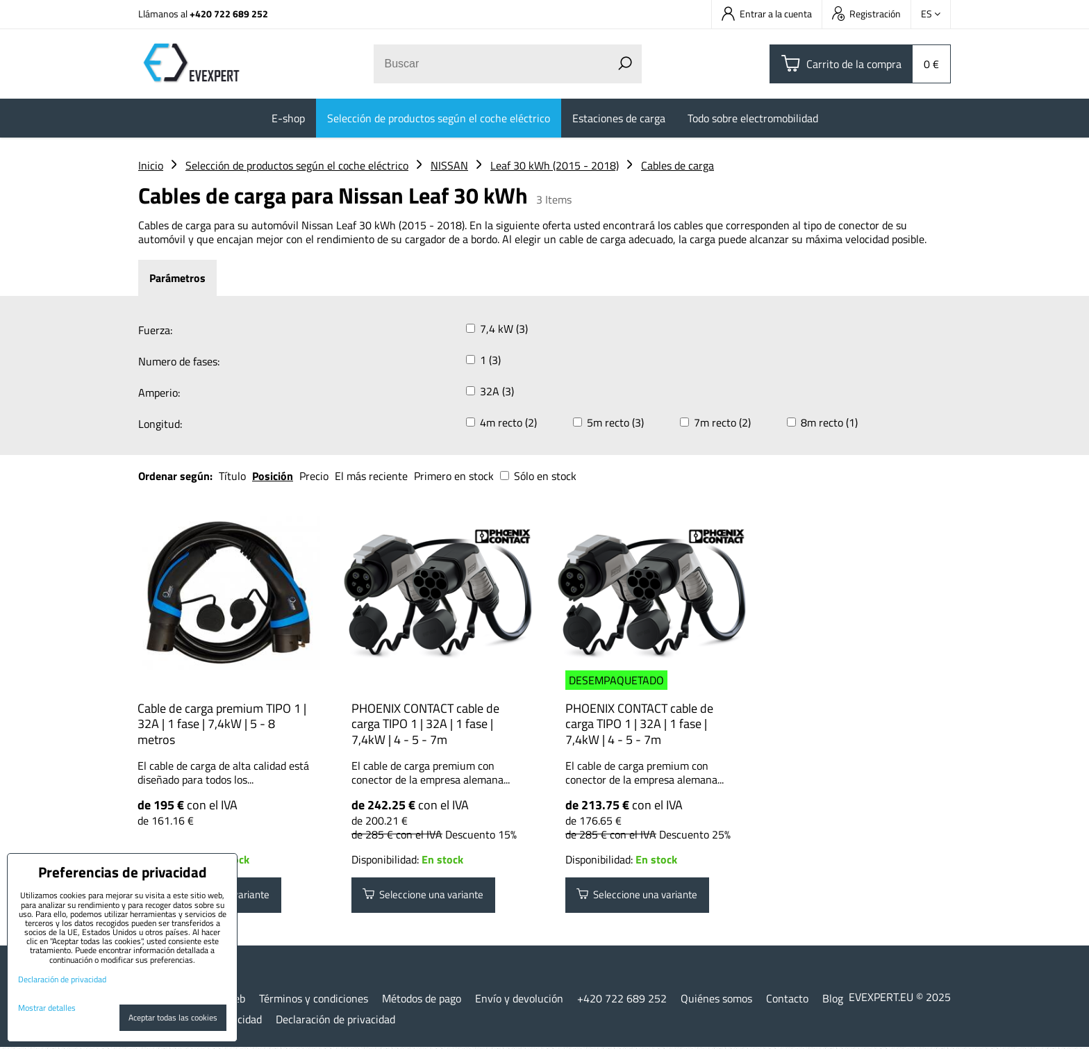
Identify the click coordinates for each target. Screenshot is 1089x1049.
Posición (272, 476)
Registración (866, 13)
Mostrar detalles (47, 1007)
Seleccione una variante (428, 896)
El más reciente (371, 476)
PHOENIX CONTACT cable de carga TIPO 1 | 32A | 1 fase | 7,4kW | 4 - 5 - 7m (425, 724)
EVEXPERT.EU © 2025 (900, 998)
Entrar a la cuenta (767, 13)
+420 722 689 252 (229, 13)
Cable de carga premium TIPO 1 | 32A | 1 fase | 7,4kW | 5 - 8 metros (222, 724)
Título (232, 476)
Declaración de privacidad (335, 1021)
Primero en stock (454, 476)
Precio (315, 476)
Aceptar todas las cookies (172, 1017)
